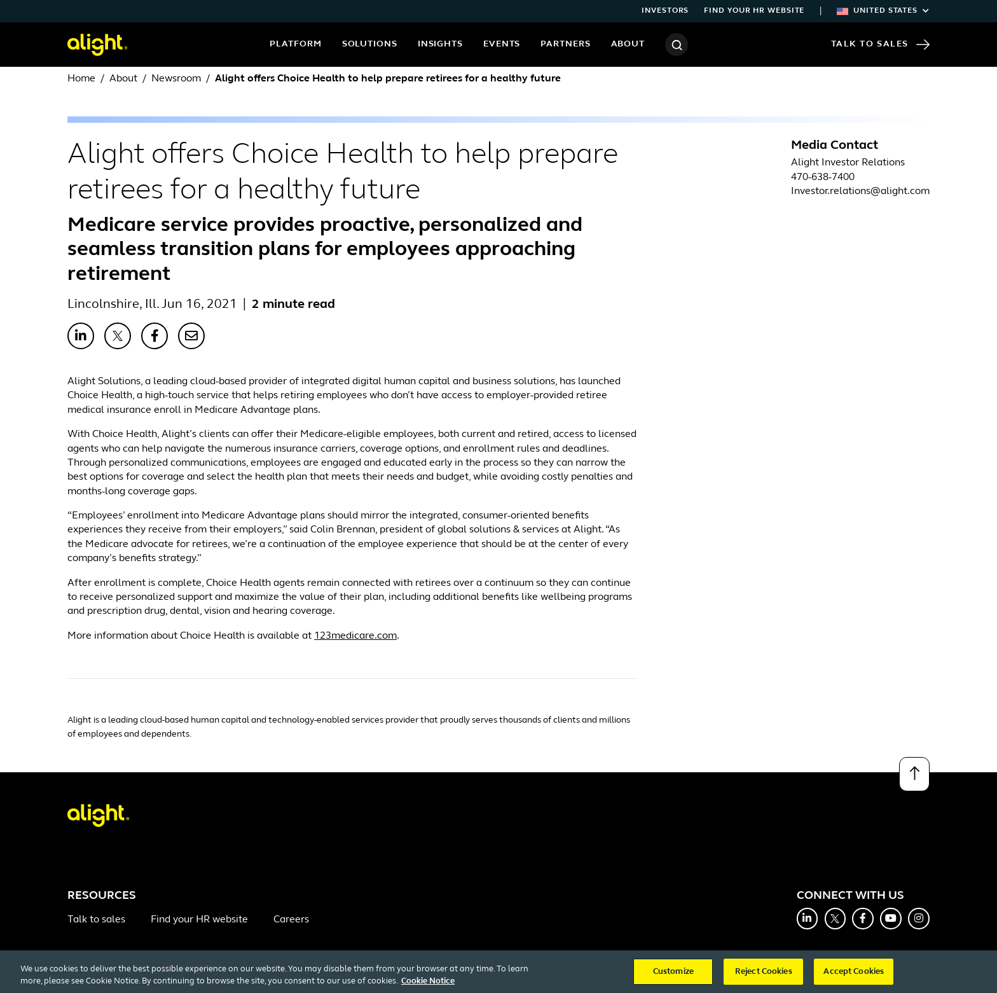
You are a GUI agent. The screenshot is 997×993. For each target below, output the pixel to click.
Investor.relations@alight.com (860, 191)
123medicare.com (355, 636)
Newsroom (176, 79)
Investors (665, 11)
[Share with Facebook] (154, 336)
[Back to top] (914, 774)
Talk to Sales (880, 44)
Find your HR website (754, 11)
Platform (295, 44)
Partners (565, 44)
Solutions (369, 44)
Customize (673, 977)
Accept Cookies (853, 977)
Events (501, 44)
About (628, 44)
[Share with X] (117, 336)
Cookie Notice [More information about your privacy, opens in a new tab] (428, 986)
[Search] (676, 44)
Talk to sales (96, 920)
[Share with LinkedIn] (80, 336)
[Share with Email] (191, 336)
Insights (440, 44)
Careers (291, 920)
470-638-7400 (823, 177)
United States (883, 11)
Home (81, 79)
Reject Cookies (763, 977)
